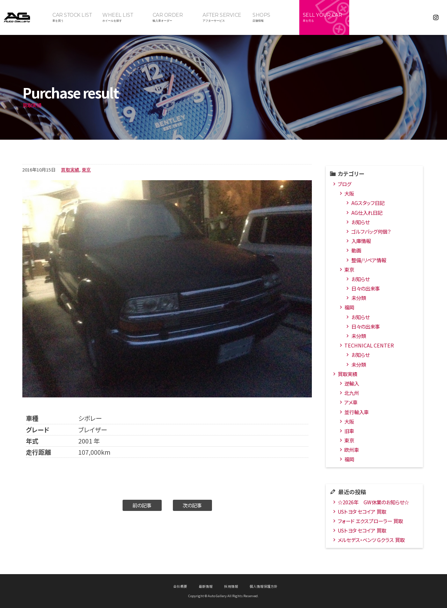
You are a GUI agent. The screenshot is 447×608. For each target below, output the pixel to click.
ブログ (344, 184)
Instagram (436, 17)
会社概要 (180, 586)
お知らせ (360, 222)
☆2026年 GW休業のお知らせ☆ (373, 502)
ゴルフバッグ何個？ (371, 231)
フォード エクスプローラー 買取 (370, 521)
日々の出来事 (365, 288)
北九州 (351, 392)
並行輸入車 (356, 412)
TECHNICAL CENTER (369, 345)
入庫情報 (361, 240)
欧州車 (351, 449)
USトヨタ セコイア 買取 (362, 511)
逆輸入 (351, 383)
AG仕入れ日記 (366, 212)
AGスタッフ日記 (367, 202)
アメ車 (351, 402)
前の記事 (142, 505)
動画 (356, 250)
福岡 (349, 307)
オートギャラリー (24, 17)
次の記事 (192, 505)
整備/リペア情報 (368, 260)
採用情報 (231, 586)
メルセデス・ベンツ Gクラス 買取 (371, 539)
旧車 (349, 430)
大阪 (349, 193)
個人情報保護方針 (264, 586)
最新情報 (206, 586)
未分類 (358, 297)
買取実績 (70, 169)
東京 (86, 169)
